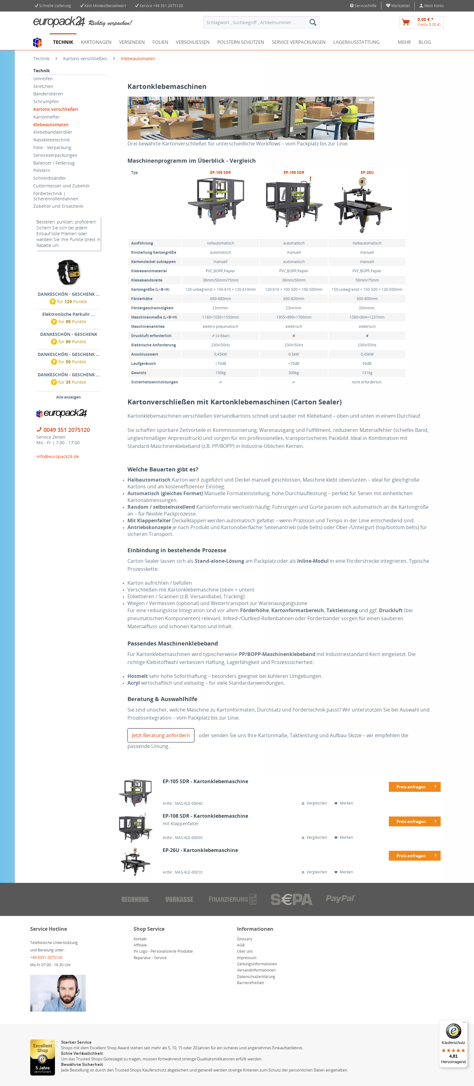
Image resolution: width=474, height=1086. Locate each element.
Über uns (245, 951)
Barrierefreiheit (250, 982)
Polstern (41, 170)
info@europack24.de (57, 456)
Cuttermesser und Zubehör (61, 186)
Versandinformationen (256, 970)
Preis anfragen (417, 786)
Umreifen (43, 78)
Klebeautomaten (51, 124)
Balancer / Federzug (54, 163)
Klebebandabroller (52, 132)
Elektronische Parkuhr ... (68, 314)
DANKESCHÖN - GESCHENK (68, 334)
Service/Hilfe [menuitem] (363, 5)
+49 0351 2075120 (46, 957)
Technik (41, 70)
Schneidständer (49, 178)
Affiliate (140, 945)
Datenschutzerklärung (256, 976)
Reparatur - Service (150, 957)
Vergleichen (314, 803)
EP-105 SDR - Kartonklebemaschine (205, 781)
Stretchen (43, 86)
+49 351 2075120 (168, 5)
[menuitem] (398, 6)
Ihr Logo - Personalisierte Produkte (163, 951)
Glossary (244, 939)
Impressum (246, 957)
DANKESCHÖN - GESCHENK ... (69, 294)
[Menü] (464, 1023)
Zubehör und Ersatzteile (58, 206)
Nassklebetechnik (51, 140)
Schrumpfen (46, 101)
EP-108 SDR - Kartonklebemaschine (205, 816)
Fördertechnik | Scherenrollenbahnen (55, 196)
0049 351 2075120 (67, 429)
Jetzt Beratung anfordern (161, 735)
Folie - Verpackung (52, 147)
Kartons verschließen (55, 109)
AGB (241, 945)
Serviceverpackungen (55, 155)
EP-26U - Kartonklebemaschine (200, 850)
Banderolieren (48, 94)
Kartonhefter (46, 117)
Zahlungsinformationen (257, 964)
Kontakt (140, 939)
